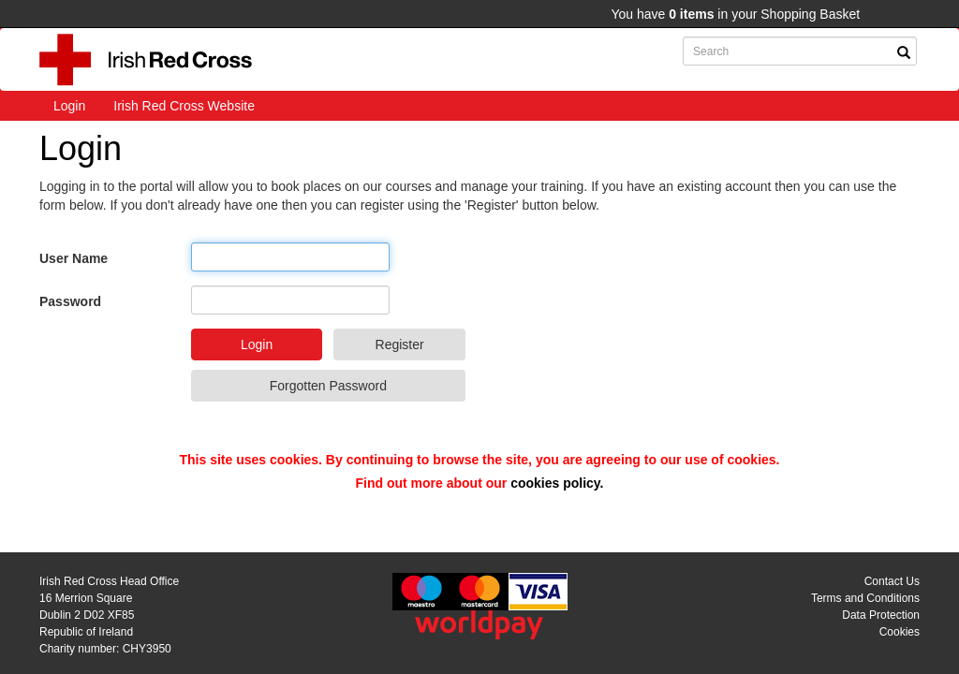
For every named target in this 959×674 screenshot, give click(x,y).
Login (69, 105)
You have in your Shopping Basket (735, 14)
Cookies (899, 631)
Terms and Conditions (865, 598)
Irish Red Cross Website (184, 105)
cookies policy (554, 483)
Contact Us (892, 581)
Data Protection (881, 615)
